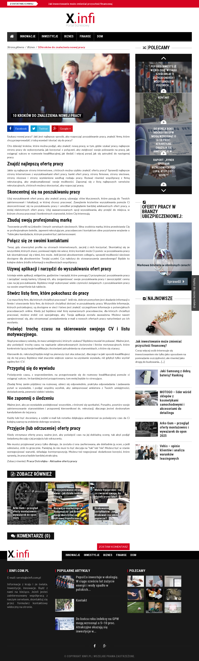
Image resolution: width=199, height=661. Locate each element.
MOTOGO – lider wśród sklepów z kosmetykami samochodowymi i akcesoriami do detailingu (175, 402)
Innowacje (27, 38)
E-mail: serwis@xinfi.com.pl (24, 577)
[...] (163, 361)
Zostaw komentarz (113, 546)
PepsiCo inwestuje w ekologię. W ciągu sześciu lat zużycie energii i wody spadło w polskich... (97, 583)
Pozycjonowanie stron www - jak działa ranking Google (68, 493)
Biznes (68, 38)
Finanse (85, 38)
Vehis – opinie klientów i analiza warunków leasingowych (172, 452)
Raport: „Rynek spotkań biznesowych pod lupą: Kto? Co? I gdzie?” (163, 167)
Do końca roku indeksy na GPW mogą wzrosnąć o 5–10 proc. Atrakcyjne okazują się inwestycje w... (163, 140)
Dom (100, 38)
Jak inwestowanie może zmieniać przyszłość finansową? (81, 3)
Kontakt (163, 97)
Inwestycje (50, 38)
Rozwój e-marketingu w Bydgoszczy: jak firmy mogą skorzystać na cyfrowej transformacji (68, 513)
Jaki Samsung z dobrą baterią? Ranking (175, 373)
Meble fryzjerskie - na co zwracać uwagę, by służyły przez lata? (108, 493)
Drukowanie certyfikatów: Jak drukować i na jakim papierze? (106, 513)
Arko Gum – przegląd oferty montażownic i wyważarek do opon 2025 (25, 513)
